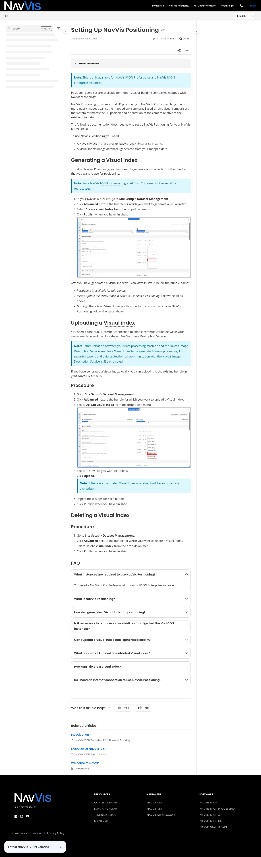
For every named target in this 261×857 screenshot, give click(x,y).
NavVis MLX (155, 802)
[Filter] (58, 28)
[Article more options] (188, 50)
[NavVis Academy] (179, 6)
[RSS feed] (241, 6)
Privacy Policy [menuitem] (55, 833)
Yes (123, 708)
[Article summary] (131, 63)
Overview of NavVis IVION (89, 749)
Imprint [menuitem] (37, 833)
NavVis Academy (106, 809)
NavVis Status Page (214, 827)
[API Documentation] (204, 6)
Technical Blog (105, 815)
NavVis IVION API (211, 815)
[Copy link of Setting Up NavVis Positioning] (163, 30)
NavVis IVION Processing (217, 809)
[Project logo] (22, 5)
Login (253, 5)
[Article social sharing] (179, 50)
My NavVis (101, 821)
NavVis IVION (208, 802)
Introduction (80, 735)
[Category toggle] (65, 31)
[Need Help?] (227, 6)
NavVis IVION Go (211, 821)
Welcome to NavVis (85, 763)
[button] (29, 28)
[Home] (6, 16)
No (143, 708)
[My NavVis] (158, 6)
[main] (130, 397)
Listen (184, 38)
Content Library (106, 802)
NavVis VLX (154, 809)
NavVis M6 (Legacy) (161, 815)
